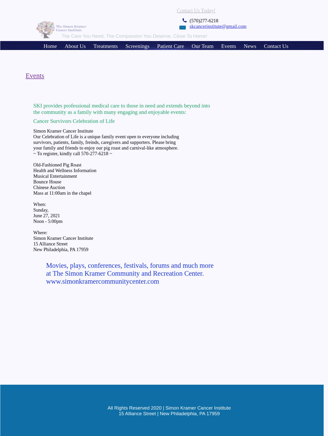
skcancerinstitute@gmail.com (218, 26)
